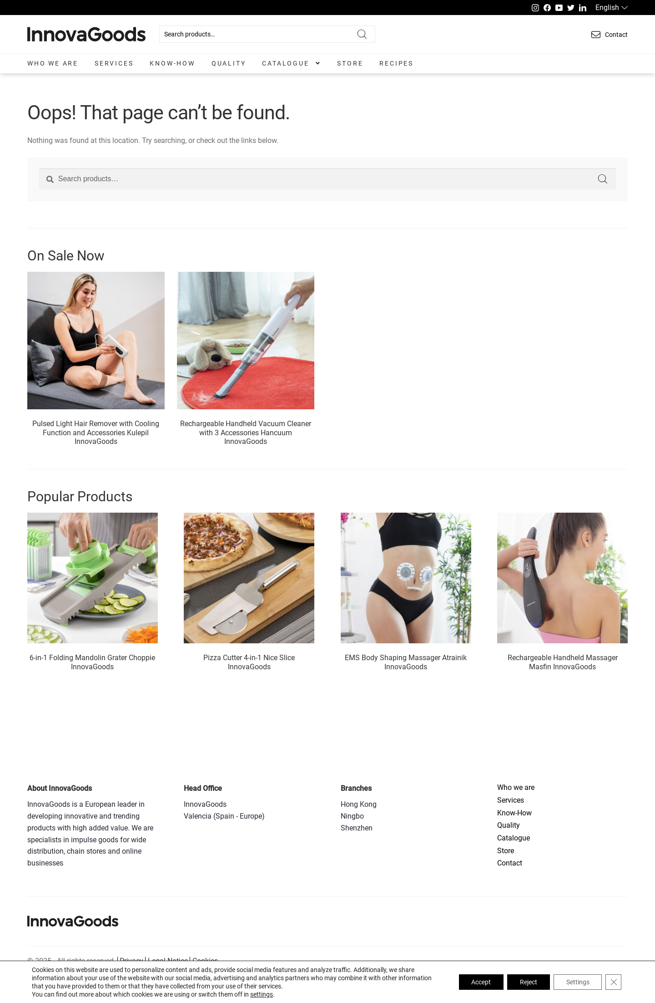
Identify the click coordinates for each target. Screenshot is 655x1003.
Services (114, 63)
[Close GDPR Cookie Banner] (613, 982)
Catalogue (285, 63)
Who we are (52, 63)
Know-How (172, 63)
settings (261, 994)
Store (350, 63)
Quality (229, 63)
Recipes (396, 63)
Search (362, 34)
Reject (525, 982)
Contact (509, 863)
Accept (475, 982)
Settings (576, 982)
